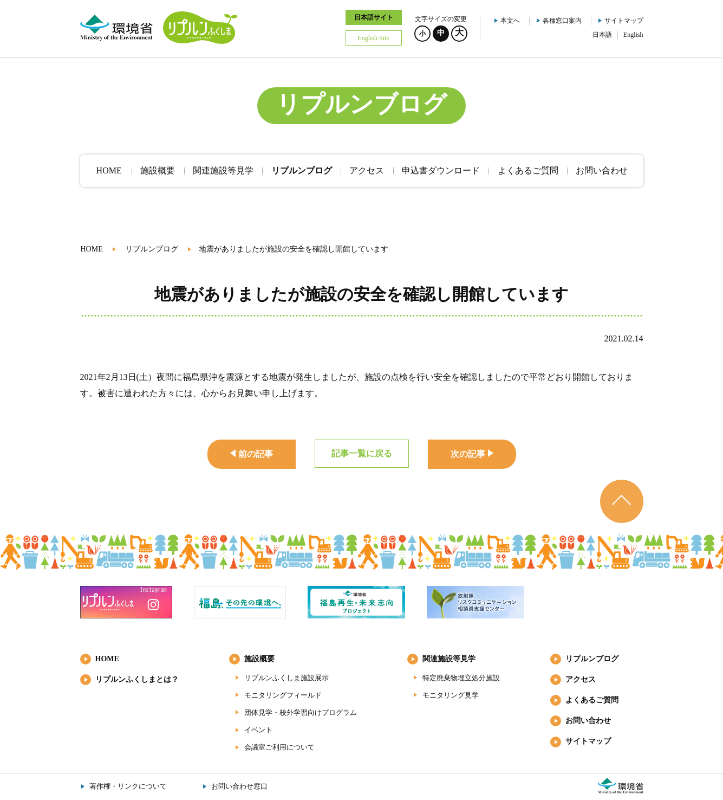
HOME (92, 249)
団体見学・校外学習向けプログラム (300, 712)
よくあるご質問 (591, 700)
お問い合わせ (588, 721)
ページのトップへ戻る (621, 501)
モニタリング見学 (450, 695)
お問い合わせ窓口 (239, 786)
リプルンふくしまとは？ (137, 679)
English (633, 34)
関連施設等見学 (449, 659)
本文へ (510, 20)
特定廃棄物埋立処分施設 (461, 678)
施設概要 (259, 659)
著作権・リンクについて (128, 786)
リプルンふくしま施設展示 (286, 678)
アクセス (580, 679)
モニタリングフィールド (283, 695)
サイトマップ (623, 20)
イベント (258, 730)
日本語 (602, 34)
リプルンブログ (151, 249)
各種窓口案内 (562, 20)
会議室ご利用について (279, 747)
